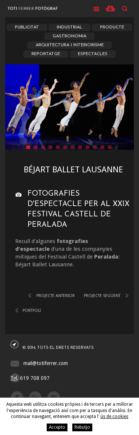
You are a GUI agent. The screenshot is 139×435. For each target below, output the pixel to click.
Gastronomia (69, 36)
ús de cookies (114, 416)
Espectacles (92, 54)
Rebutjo (82, 427)
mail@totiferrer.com (45, 363)
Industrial (69, 27)
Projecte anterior (55, 295)
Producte (112, 27)
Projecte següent (102, 295)
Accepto (57, 427)
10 (95, 147)
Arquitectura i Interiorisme (70, 45)
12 (110, 147)
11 (102, 147)
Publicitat (27, 27)
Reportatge (46, 54)
